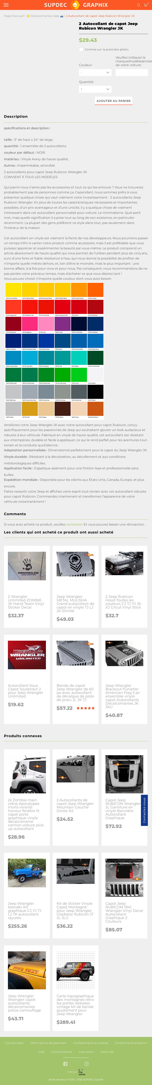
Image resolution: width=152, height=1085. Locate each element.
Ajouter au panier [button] (114, 101)
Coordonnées (14, 1043)
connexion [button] (74, 524)
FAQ (41, 1052)
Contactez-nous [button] (144, 810)
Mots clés (107, 1052)
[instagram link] (87, 1064)
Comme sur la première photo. (104, 49)
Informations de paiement (48, 1043)
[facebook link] (65, 1064)
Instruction (86, 1052)
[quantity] (95, 89)
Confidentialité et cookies (90, 1043)
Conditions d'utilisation (131, 1043)
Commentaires (61, 1052)
